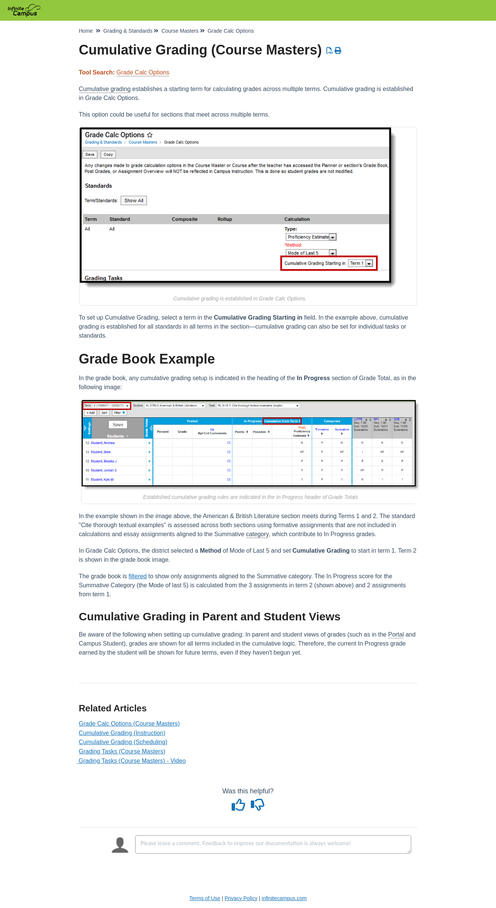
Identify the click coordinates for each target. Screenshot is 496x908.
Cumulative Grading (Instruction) (122, 733)
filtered (138, 576)
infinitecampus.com (284, 898)
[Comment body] (273, 844)
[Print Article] (338, 51)
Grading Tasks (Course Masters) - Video (132, 761)
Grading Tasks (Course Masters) (122, 751)
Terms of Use (204, 898)
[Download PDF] (330, 51)
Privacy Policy (240, 898)
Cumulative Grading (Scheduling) (123, 742)
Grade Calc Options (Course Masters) (129, 723)
